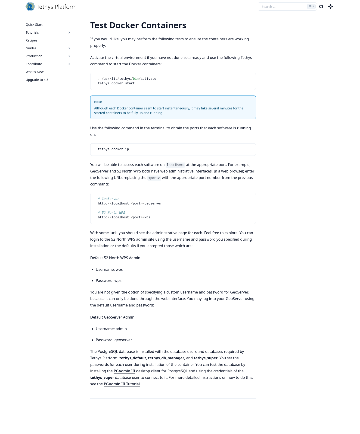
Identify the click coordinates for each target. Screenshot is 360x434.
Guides (48, 48)
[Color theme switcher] (330, 6)
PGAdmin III (124, 370)
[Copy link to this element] (191, 26)
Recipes (31, 40)
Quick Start (34, 24)
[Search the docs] (287, 6)
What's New (34, 72)
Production (48, 56)
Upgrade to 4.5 (37, 79)
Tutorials (48, 32)
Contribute (48, 64)
